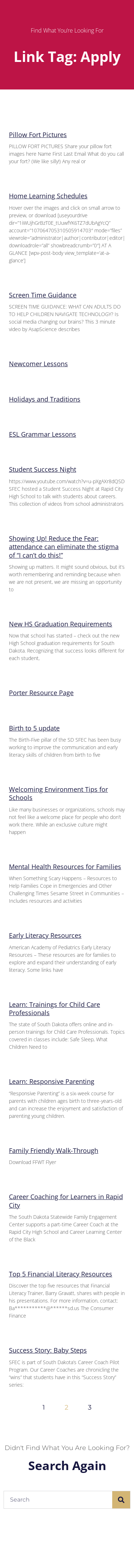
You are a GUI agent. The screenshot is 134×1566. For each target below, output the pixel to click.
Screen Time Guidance (42, 295)
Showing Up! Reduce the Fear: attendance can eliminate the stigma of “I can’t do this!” (64, 546)
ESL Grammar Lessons (42, 434)
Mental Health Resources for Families (65, 866)
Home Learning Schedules (48, 195)
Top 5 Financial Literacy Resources (60, 1274)
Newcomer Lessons (38, 363)
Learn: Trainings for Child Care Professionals (54, 1008)
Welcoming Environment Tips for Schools (58, 793)
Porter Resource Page (41, 692)
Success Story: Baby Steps (48, 1350)
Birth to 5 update (34, 728)
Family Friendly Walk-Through (53, 1150)
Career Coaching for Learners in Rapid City (66, 1200)
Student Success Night (42, 469)
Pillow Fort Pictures (38, 134)
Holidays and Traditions (44, 399)
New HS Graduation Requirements (60, 624)
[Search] (121, 1499)
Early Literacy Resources (45, 935)
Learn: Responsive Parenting (51, 1081)
